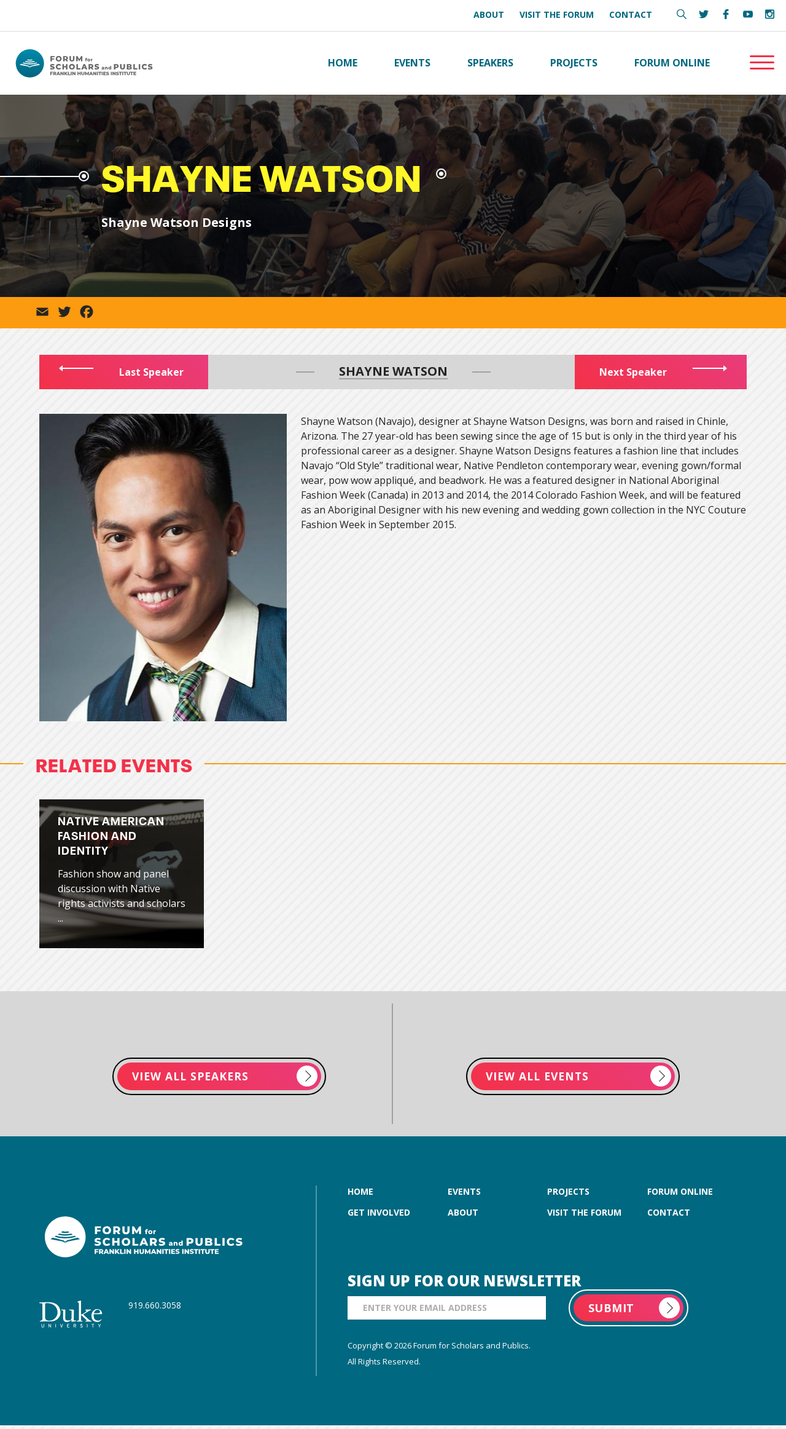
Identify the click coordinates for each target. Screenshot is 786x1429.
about (463, 1216)
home (360, 1195)
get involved (379, 1216)
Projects (573, 64)
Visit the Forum (556, 14)
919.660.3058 (154, 1309)
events (464, 1195)
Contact (630, 14)
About (488, 14)
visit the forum (584, 1216)
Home (342, 64)
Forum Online (672, 64)
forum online (680, 1195)
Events (412, 64)
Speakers (490, 64)
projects (568, 1195)
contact (668, 1216)
